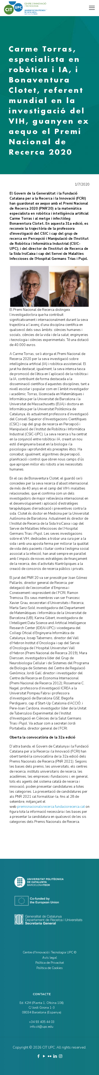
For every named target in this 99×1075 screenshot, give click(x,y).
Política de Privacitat (49, 963)
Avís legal (49, 958)
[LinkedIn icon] (55, 1056)
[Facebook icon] (38, 1056)
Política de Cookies (49, 968)
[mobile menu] (91, 7)
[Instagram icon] (61, 1056)
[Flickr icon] (49, 1056)
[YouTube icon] (44, 1056)
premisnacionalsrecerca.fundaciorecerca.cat (51, 806)
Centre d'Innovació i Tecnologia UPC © (49, 952)
